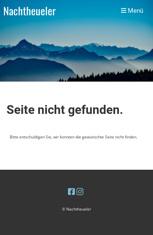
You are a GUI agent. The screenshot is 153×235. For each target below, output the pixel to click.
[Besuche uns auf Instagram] (79, 191)
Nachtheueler (29, 10)
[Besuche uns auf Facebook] (71, 191)
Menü (132, 10)
